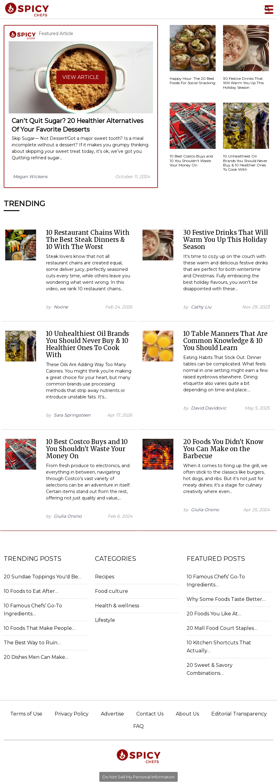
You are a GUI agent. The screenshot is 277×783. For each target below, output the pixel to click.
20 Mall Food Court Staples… (222, 628)
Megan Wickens (30, 176)
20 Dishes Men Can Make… (36, 657)
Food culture (111, 591)
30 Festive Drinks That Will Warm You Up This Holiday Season (225, 240)
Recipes (104, 577)
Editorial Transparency (239, 714)
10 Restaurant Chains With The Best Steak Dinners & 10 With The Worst (88, 240)
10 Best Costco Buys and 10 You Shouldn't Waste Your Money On (87, 449)
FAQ (138, 726)
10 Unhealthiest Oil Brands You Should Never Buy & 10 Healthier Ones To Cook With (87, 344)
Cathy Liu (201, 307)
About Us (187, 714)
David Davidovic (208, 408)
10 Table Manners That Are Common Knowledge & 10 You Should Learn (225, 341)
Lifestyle (105, 620)
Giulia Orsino (68, 516)
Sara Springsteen (72, 415)
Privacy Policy (72, 714)
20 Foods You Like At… (214, 614)
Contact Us (149, 714)
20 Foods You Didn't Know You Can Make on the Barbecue (223, 449)
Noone (61, 307)
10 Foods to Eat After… (31, 591)
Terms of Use (26, 714)
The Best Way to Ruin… (32, 643)
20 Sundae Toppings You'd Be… (42, 577)
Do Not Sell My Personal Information (138, 776)
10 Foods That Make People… (39, 628)
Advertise (112, 714)
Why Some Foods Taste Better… (226, 599)
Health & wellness (117, 606)
